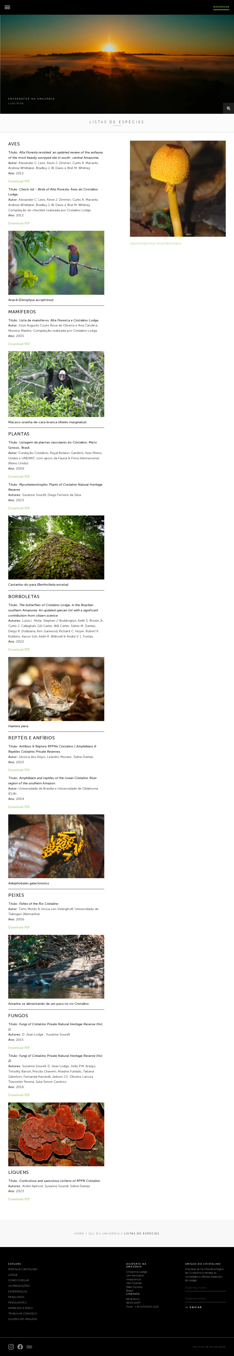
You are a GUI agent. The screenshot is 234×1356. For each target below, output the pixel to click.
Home (79, 1233)
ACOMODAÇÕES (19, 1285)
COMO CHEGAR (18, 1280)
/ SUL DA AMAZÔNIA (102, 1233)
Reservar (221, 7)
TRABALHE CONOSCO (22, 1313)
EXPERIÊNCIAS (17, 1291)
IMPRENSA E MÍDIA (20, 1308)
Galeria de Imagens (22, 1319)
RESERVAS (133, 1299)
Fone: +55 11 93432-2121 (142, 1306)
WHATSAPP (133, 1302)
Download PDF (19, 181)
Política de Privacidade (209, 1347)
